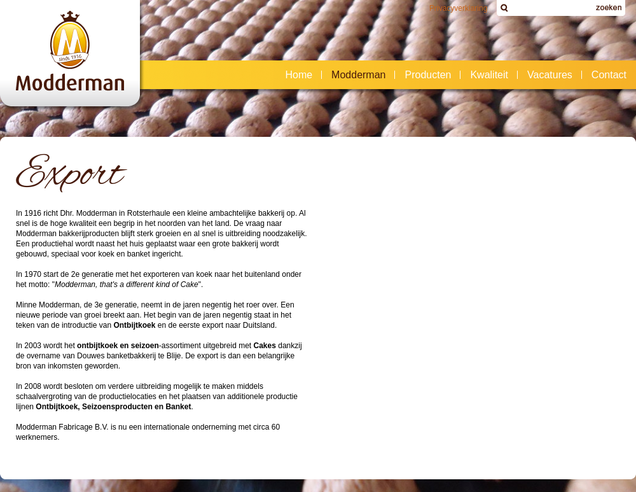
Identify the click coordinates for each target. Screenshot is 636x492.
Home (298, 74)
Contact (605, 75)
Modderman (354, 75)
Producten (424, 75)
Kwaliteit (489, 74)
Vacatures (549, 74)
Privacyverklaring (458, 8)
